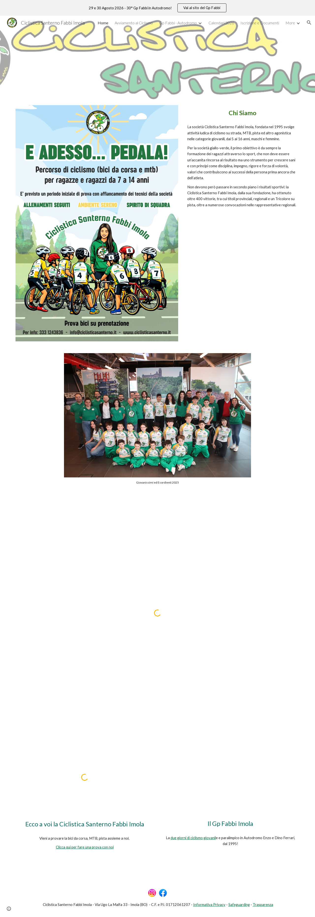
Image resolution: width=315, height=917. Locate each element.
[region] (157, 8)
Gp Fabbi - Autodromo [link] (178, 22)
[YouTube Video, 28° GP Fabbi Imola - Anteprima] (230, 777)
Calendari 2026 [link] (221, 22)
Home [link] (103, 22)
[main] (242, 113)
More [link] (290, 22)
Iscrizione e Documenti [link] (259, 22)
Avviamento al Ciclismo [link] (134, 22)
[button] (309, 22)
